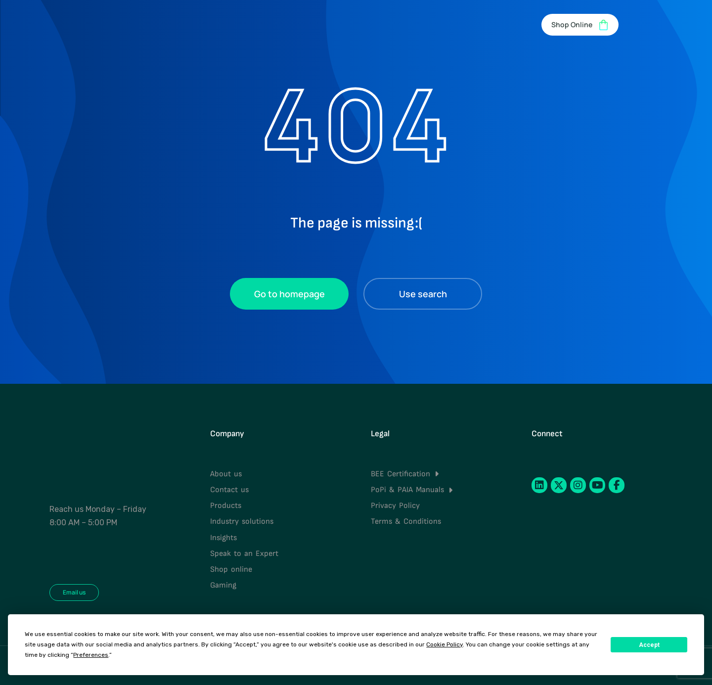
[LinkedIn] (539, 485)
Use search (423, 294)
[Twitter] (559, 485)
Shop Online (580, 25)
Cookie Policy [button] (444, 644)
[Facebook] (616, 485)
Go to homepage (289, 294)
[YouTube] (597, 485)
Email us (74, 592)
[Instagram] (578, 485)
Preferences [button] (90, 654)
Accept (649, 644)
